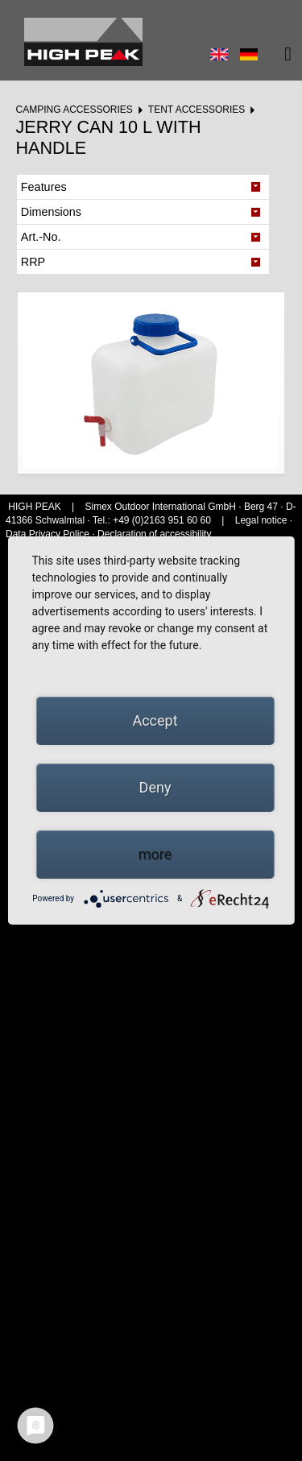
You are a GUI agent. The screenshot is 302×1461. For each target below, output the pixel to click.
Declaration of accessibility (154, 534)
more (155, 854)
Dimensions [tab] (51, 211)
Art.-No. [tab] (41, 236)
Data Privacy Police (47, 534)
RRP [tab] (33, 261)
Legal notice (262, 520)
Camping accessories (73, 109)
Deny (155, 787)
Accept (154, 720)
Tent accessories (196, 109)
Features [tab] (44, 186)
